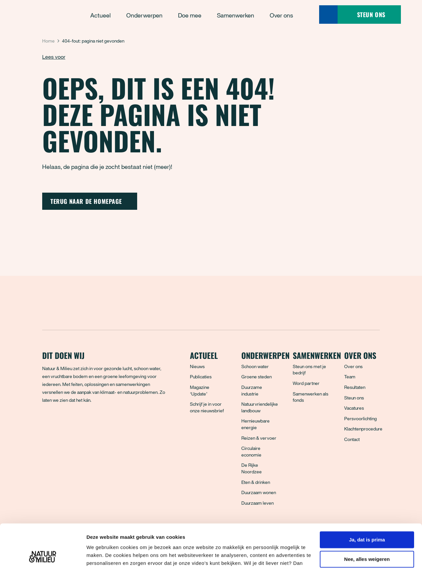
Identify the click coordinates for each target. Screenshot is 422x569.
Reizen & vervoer (258, 438)
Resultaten (354, 387)
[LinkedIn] (91, 424)
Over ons (353, 366)
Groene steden (256, 376)
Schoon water (255, 366)
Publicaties (201, 376)
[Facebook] (47, 424)
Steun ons (354, 397)
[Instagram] (76, 424)
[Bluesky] (62, 424)
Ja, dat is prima (367, 498)
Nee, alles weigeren (367, 518)
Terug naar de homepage (89, 201)
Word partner (306, 383)
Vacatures (354, 408)
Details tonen (102, 556)
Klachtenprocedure (363, 428)
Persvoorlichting (360, 418)
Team (349, 376)
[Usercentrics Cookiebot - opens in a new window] (43, 556)
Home (48, 41)
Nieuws (197, 366)
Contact (352, 439)
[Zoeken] (328, 14)
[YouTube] (105, 424)
